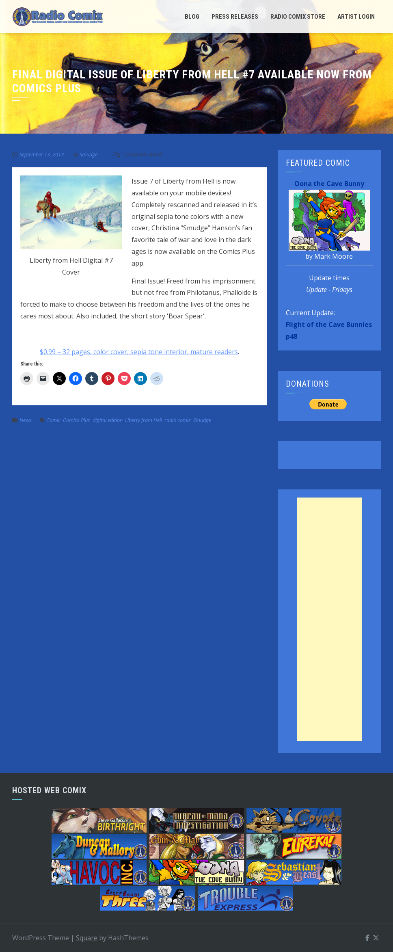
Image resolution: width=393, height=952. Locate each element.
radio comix (177, 420)
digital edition (108, 420)
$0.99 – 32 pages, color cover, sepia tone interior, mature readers (139, 351)
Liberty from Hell (143, 420)
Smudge (88, 154)
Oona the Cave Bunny (329, 183)
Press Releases (235, 16)
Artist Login (356, 16)
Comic (53, 420)
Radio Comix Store (297, 16)
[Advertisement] (329, 619)
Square (86, 937)
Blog (192, 16)
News (25, 420)
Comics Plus (76, 420)
